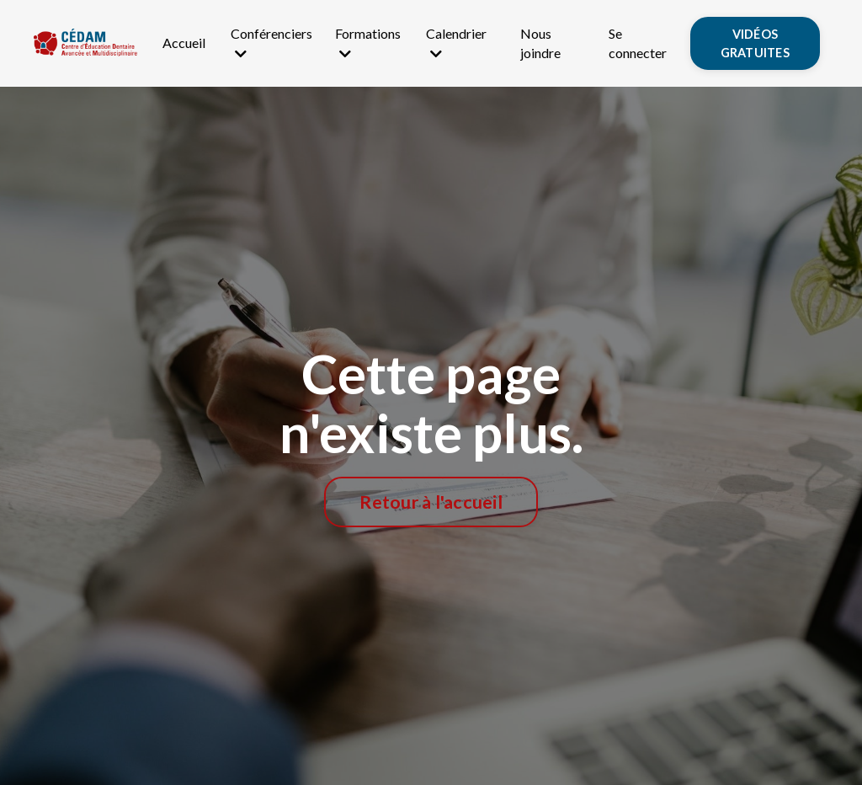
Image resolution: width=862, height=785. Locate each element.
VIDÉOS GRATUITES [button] (755, 43)
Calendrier (456, 42)
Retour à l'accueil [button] (431, 502)
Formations (368, 42)
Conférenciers (271, 42)
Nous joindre (540, 42)
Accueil (183, 43)
